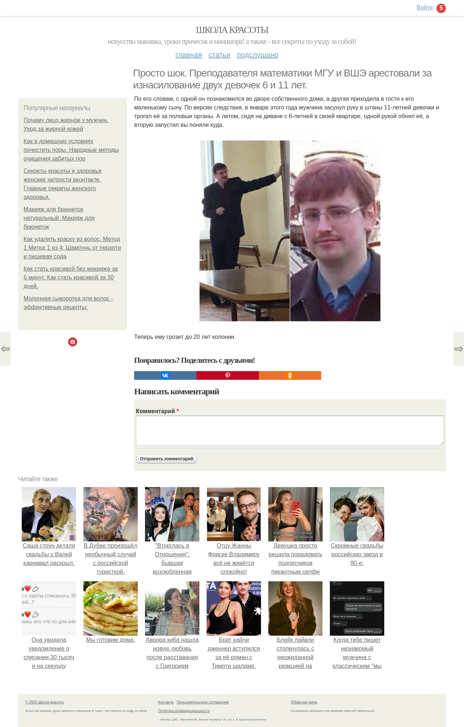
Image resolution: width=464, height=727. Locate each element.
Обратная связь (304, 702)
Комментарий (157, 411)
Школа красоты (232, 30)
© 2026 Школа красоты (44, 702)
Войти (425, 7)
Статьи (219, 55)
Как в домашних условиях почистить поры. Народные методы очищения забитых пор (71, 150)
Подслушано (257, 55)
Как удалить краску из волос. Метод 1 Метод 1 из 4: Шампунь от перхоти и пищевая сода (72, 247)
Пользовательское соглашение (203, 702)
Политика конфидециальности (184, 711)
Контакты (166, 702)
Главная (188, 55)
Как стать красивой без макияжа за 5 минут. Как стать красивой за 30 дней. (71, 277)
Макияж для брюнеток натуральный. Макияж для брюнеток (59, 218)
